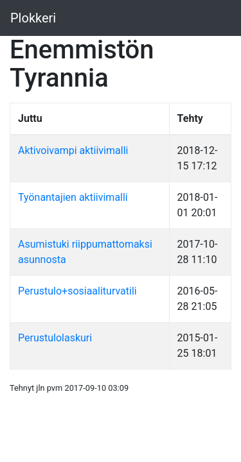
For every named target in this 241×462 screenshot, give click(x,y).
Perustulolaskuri (55, 338)
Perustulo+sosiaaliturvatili (77, 291)
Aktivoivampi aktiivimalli (73, 150)
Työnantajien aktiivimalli (73, 197)
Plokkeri (33, 18)
